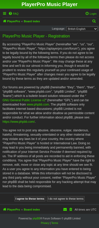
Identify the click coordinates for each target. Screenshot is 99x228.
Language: (58, 28)
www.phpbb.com (38, 104)
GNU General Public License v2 (24, 100)
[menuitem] (13, 14)
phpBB (36, 218)
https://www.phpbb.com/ (19, 121)
